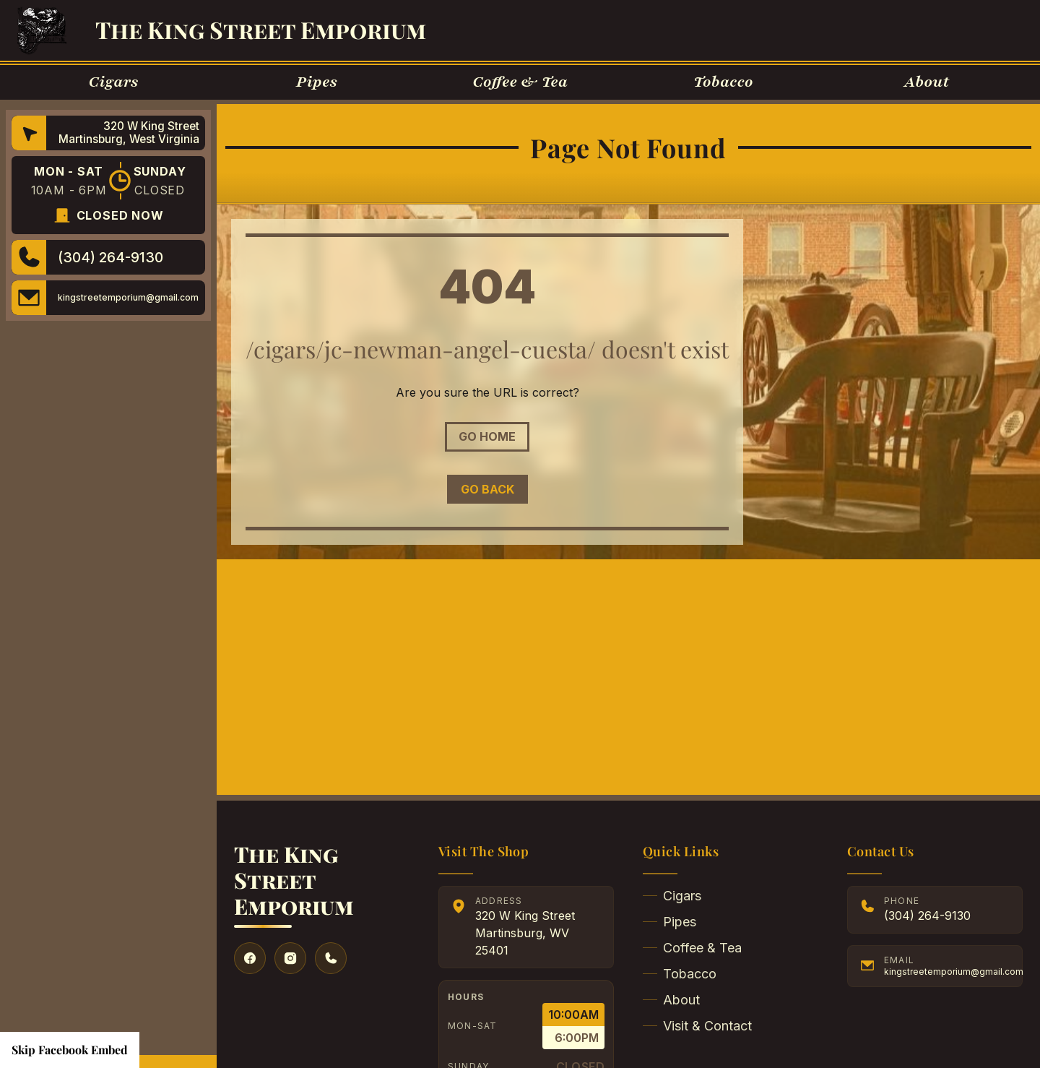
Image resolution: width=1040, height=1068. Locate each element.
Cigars (672, 895)
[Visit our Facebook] (250, 958)
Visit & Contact (697, 1025)
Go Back (487, 489)
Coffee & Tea (692, 947)
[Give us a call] (331, 958)
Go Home (487, 436)
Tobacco (679, 973)
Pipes (669, 921)
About (671, 999)
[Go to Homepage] (42, 30)
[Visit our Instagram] (290, 958)
